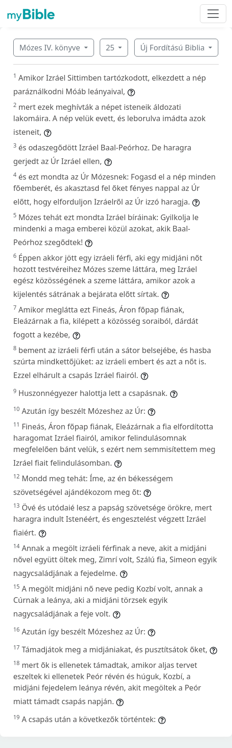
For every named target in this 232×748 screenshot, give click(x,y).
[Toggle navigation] (213, 13)
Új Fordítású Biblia (173, 47)
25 (111, 47)
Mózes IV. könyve (50, 47)
